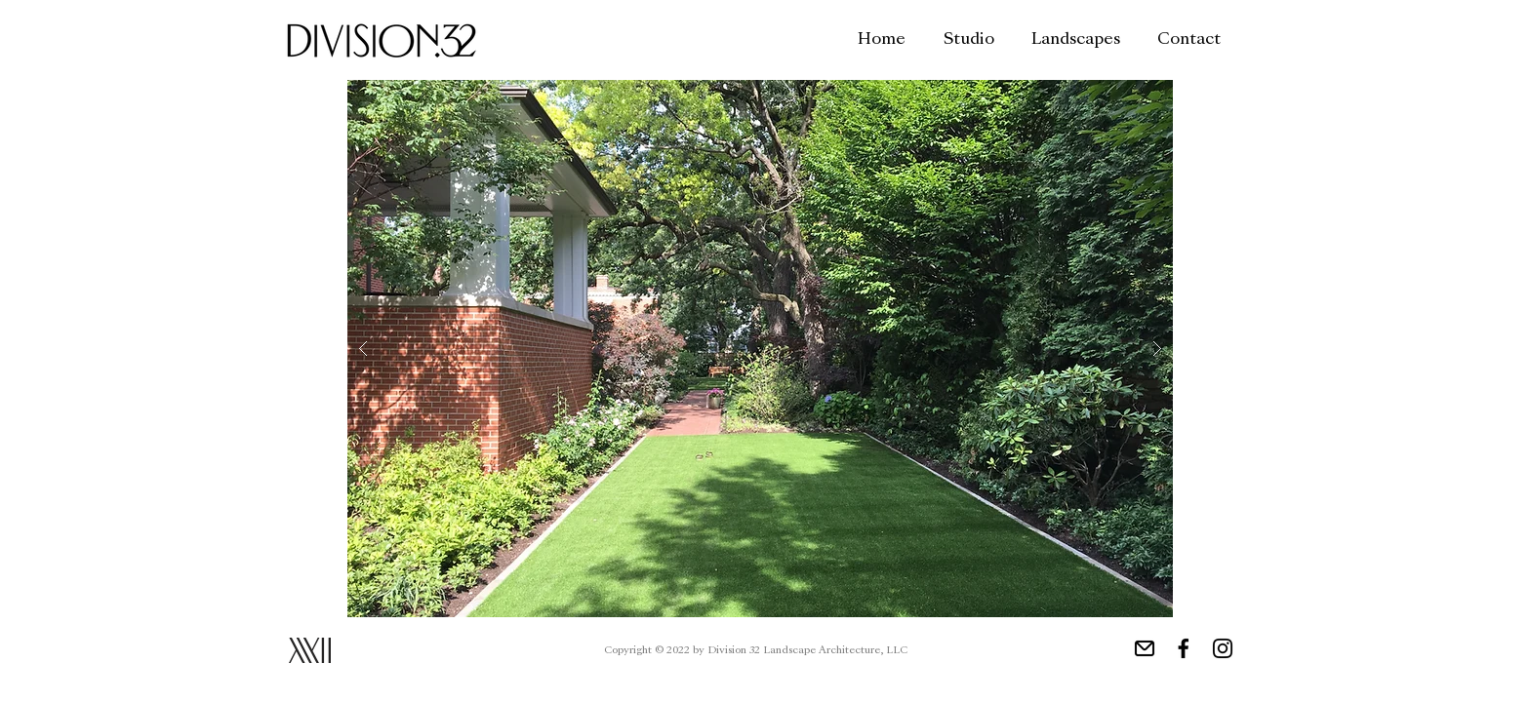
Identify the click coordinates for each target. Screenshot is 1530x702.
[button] (760, 348)
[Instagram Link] (1222, 648)
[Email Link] (1144, 648)
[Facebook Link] (1183, 648)
